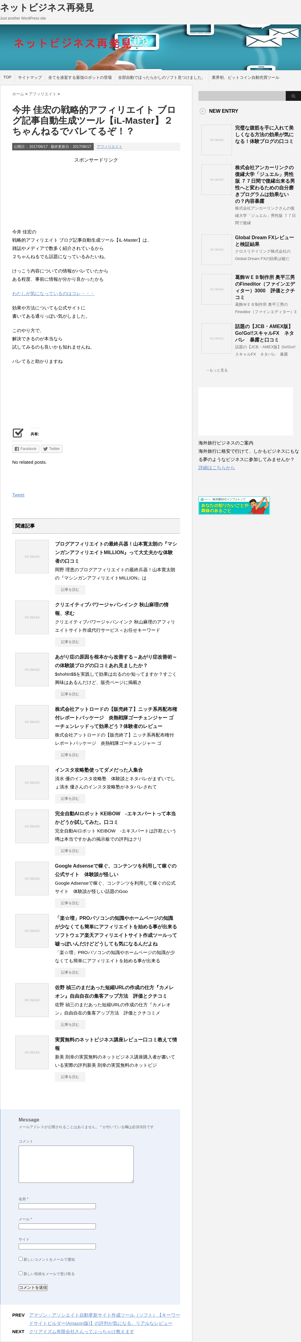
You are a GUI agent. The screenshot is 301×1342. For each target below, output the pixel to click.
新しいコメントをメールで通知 (49, 1259)
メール (25, 1219)
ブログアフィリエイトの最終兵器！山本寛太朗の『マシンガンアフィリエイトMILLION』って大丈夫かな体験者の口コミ (116, 552)
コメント (26, 1141)
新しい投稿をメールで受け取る (49, 1274)
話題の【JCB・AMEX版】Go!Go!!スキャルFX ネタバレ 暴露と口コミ (264, 333)
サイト (24, 1239)
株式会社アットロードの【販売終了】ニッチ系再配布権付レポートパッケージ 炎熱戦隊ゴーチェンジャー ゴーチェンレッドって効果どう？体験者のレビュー (116, 718)
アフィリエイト (109, 146)
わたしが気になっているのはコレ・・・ (53, 293)
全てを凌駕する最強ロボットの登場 (80, 77)
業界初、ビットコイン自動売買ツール (245, 77)
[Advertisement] (96, 194)
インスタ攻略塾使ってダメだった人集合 (99, 770)
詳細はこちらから (216, 467)
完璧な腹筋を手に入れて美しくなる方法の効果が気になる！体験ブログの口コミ (264, 134)
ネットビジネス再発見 (47, 7)
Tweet (18, 494)
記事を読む (70, 589)
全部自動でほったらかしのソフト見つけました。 (161, 77)
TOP (7, 77)
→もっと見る (217, 370)
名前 (23, 1199)
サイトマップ (30, 77)
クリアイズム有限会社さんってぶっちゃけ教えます (81, 1331)
